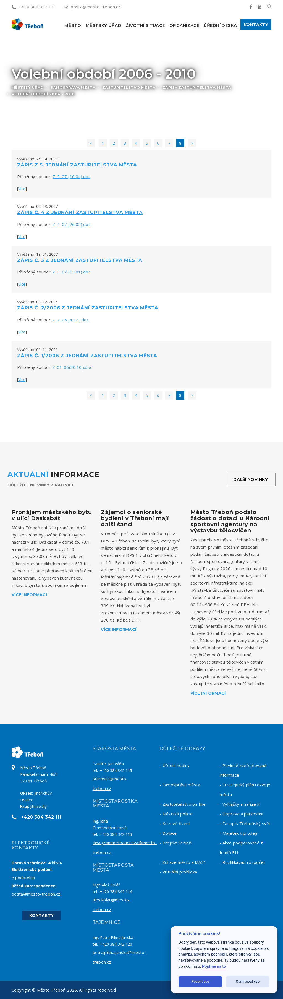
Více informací (29, 594)
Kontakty (256, 24)
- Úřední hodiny (174, 765)
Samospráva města (73, 87)
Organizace (184, 25)
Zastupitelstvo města (129, 87)
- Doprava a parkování (241, 814)
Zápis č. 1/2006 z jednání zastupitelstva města (87, 355)
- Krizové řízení (174, 823)
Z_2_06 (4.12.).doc (70, 319)
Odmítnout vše (248, 981)
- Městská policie (176, 814)
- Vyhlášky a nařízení (239, 804)
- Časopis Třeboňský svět (245, 823)
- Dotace (168, 833)
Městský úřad (103, 25)
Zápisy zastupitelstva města (197, 87)
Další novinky (250, 479)
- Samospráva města (179, 784)
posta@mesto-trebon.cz (92, 6)
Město (72, 25)
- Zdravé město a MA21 (182, 862)
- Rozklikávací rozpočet (242, 862)
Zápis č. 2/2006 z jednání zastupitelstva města (87, 308)
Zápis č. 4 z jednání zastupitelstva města (80, 212)
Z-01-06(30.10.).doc (72, 367)
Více (21, 188)
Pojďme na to (214, 966)
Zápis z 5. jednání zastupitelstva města (77, 165)
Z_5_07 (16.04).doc (71, 176)
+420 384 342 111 (34, 6)
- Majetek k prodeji (238, 833)
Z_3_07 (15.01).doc (71, 272)
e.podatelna (23, 877)
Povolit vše (200, 981)
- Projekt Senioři (175, 843)
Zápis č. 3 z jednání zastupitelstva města (79, 260)
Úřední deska (220, 25)
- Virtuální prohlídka (178, 872)
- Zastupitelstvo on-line (182, 804)
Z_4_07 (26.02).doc (71, 224)
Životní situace (145, 25)
